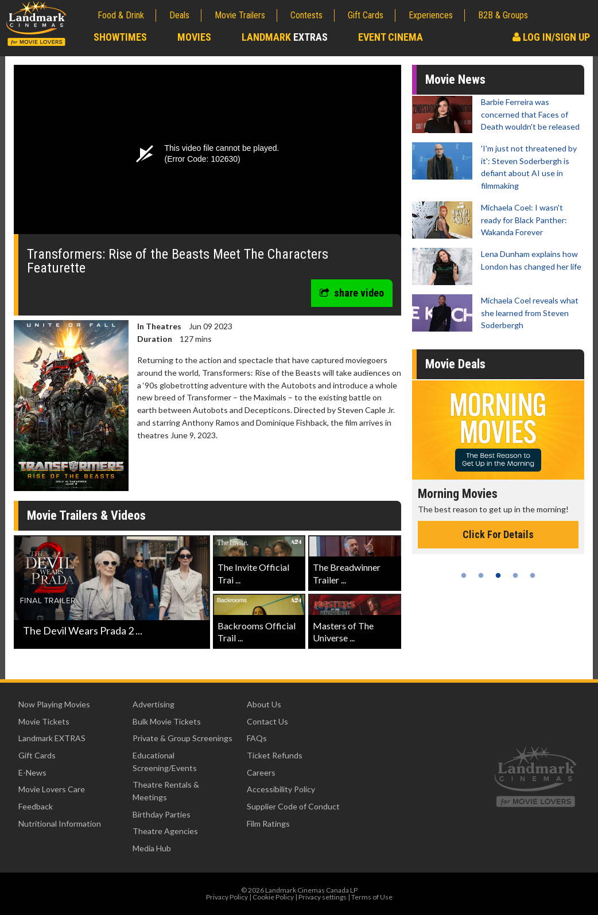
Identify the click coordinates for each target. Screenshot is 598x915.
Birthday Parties (162, 814)
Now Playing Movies (54, 704)
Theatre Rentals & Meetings (166, 791)
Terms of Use (372, 897)
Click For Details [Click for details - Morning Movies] (498, 534)
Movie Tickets (43, 721)
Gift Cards (365, 15)
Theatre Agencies (165, 831)
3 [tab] (498, 575)
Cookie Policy (273, 897)
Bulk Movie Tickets (167, 721)
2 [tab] (481, 575)
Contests (306, 15)
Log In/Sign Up (551, 37)
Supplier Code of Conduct (293, 806)
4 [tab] (515, 575)
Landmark (285, 37)
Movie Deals (455, 364)
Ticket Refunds (274, 755)
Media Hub (152, 848)
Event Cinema (390, 37)
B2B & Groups (503, 15)
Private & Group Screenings (182, 738)
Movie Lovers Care (51, 789)
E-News (32, 772)
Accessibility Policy (281, 789)
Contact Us (267, 721)
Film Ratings (268, 823)
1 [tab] (463, 575)
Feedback (35, 806)
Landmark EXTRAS (52, 738)
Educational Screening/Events (165, 761)
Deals (179, 15)
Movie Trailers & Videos (86, 515)
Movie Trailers (240, 15)
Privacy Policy (227, 897)
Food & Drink (121, 15)
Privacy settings (322, 897)
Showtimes (120, 37)
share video (352, 293)
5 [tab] (532, 575)
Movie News (455, 79)
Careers (261, 772)
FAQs (257, 738)
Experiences (431, 15)
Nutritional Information (59, 823)
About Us (264, 704)
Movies (194, 37)
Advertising (153, 704)
